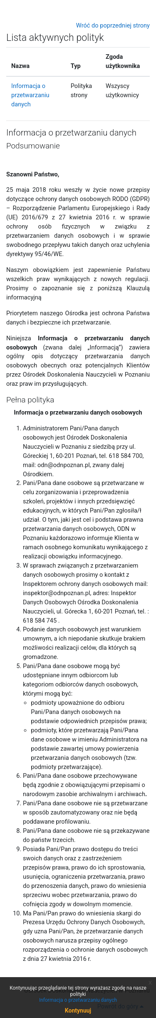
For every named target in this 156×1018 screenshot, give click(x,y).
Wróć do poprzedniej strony (113, 25)
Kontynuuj (78, 1010)
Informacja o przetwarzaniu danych (30, 95)
